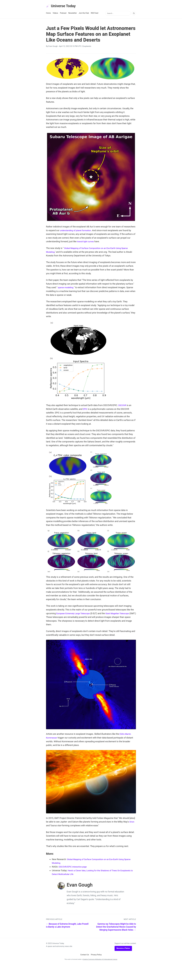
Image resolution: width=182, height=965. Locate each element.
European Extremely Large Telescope (74, 613)
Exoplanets (86, 47)
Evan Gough (53, 47)
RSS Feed (94, 14)
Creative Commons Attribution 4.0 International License (100, 960)
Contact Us (84, 955)
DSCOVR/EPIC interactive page (74, 867)
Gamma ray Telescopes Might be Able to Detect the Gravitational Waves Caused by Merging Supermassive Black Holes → (116, 927)
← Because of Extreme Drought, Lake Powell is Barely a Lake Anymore (67, 926)
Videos (55, 14)
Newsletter (72, 14)
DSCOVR (122, 405)
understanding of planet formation (76, 231)
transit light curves (86, 242)
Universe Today (62, 6)
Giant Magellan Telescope (120, 613)
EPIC (85, 409)
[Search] (134, 14)
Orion (132, 822)
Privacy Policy (96, 955)
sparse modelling (66, 288)
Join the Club (84, 14)
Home (48, 14)
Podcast (63, 14)
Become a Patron (123, 949)
